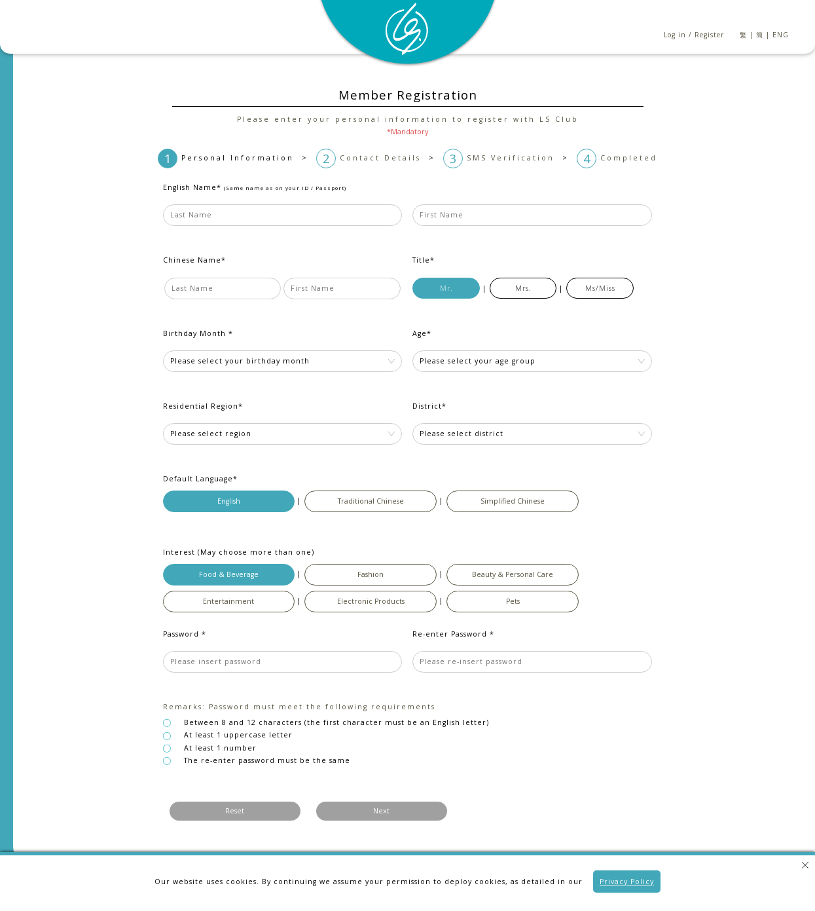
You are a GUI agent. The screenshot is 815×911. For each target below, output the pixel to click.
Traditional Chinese (371, 501)
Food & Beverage (229, 574)
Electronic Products (371, 601)
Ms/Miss (600, 288)
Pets (513, 601)
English (228, 501)
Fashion (370, 574)
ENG (780, 34)
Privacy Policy (627, 881)
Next (381, 810)
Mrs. (523, 288)
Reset (234, 810)
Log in (675, 34)
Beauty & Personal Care (512, 574)
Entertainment (228, 601)
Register (709, 34)
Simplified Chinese (512, 501)
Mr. (446, 288)
